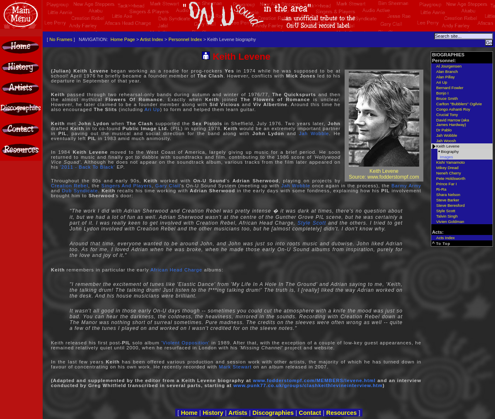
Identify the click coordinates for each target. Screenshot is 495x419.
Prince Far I (446, 184)
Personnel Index (185, 39)
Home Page (123, 39)
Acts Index (445, 237)
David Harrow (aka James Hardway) (452, 122)
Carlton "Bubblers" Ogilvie (459, 104)
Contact (310, 412)
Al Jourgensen (448, 66)
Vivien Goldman (450, 221)
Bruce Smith (447, 98)
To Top (443, 244)
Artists (237, 412)
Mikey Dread (447, 167)
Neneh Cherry (448, 173)
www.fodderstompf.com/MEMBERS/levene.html (314, 380)
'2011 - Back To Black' (87, 167)
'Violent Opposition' (185, 342)
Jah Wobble (314, 133)
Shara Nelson (448, 194)
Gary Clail (167, 185)
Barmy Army (406, 185)
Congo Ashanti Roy (453, 109)
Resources (341, 412)
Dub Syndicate (80, 190)
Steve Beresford (450, 205)
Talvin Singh (447, 216)
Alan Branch (447, 71)
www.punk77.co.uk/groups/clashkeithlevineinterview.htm (308, 385)
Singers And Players (126, 185)
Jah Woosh (446, 140)
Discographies (273, 412)
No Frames (60, 39)
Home (189, 412)
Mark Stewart (235, 366)
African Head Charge (176, 269)
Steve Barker (447, 200)
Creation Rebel (69, 185)
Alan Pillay (445, 77)
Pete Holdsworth (450, 178)
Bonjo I (442, 93)
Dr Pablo (444, 130)
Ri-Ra (441, 189)
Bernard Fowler (450, 87)
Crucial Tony (447, 114)
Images (446, 157)
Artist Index (151, 39)
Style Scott (311, 223)
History (213, 412)
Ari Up (152, 109)
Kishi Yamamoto (450, 162)
